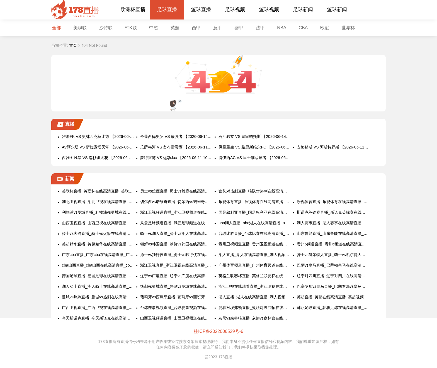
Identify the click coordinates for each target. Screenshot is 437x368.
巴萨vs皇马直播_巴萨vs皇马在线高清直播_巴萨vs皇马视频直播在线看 (333, 265)
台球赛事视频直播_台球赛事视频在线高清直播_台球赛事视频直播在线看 (176, 307)
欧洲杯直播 (132, 9)
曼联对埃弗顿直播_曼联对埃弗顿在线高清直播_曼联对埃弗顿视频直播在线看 (255, 307)
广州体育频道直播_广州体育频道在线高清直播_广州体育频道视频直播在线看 (255, 265)
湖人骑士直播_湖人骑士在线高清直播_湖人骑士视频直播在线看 (98, 286)
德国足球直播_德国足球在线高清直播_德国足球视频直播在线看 (98, 276)
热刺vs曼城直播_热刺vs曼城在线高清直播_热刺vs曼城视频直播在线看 (176, 286)
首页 (73, 45)
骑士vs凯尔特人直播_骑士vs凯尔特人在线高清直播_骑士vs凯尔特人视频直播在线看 (333, 254)
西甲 (196, 27)
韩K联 (131, 27)
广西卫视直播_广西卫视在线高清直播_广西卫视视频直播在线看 (98, 307)
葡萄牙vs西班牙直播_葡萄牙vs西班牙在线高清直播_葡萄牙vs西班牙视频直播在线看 (176, 297)
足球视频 (235, 9)
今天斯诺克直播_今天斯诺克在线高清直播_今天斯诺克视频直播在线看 (98, 318)
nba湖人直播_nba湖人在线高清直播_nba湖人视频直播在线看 (255, 223)
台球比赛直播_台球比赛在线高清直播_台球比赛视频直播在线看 (255, 233)
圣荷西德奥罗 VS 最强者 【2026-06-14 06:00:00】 (176, 136)
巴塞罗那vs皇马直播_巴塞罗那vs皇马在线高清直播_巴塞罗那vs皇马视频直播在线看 (333, 286)
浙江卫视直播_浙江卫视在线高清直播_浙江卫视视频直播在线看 (176, 265)
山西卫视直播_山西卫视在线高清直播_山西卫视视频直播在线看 (98, 223)
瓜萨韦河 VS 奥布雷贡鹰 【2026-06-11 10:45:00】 (176, 147)
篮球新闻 (337, 9)
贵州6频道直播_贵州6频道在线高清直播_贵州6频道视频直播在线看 (333, 244)
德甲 (238, 27)
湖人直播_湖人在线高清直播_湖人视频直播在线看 (255, 254)
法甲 (260, 27)
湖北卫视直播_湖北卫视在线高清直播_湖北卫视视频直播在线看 (98, 201)
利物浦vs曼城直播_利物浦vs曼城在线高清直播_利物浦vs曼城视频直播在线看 (98, 212)
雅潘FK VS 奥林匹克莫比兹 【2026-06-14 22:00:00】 (98, 136)
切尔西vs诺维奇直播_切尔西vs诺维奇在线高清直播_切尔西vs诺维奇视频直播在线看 (176, 201)
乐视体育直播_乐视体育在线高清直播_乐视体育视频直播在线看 (255, 201)
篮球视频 (269, 9)
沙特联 (106, 27)
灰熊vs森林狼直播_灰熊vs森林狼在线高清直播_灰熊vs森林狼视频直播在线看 (255, 318)
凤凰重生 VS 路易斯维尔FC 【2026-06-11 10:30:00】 (255, 147)
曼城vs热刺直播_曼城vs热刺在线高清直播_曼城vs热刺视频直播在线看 (98, 297)
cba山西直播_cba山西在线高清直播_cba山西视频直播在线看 (98, 265)
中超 (153, 27)
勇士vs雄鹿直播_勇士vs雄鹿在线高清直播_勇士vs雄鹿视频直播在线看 (176, 191)
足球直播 (167, 9)
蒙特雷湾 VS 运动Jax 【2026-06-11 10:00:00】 (176, 157)
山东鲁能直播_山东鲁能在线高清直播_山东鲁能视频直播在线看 (333, 233)
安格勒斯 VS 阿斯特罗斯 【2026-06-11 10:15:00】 (333, 147)
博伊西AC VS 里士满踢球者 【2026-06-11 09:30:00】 (255, 157)
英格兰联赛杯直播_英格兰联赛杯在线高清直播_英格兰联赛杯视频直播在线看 (255, 276)
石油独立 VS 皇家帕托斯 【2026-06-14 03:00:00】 (255, 136)
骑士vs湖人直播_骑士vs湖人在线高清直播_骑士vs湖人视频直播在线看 (176, 233)
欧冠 (324, 27)
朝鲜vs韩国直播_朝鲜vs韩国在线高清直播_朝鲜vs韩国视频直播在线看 (176, 244)
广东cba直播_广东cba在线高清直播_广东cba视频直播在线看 (98, 254)
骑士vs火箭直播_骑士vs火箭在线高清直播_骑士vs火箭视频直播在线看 (98, 233)
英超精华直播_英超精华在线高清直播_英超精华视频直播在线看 (98, 244)
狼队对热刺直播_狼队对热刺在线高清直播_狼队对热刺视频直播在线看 (255, 191)
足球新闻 (303, 9)
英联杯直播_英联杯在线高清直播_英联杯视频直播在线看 (98, 191)
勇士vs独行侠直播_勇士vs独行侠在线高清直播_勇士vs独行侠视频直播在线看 (176, 254)
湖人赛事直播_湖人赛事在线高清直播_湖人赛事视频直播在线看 (333, 223)
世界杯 (348, 27)
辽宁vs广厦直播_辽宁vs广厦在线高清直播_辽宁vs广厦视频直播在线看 (176, 276)
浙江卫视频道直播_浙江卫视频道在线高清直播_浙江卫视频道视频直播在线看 (176, 212)
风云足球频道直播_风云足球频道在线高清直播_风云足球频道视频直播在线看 (176, 223)
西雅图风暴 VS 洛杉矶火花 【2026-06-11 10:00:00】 (98, 157)
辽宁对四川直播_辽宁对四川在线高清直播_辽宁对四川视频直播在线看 (333, 276)
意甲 (217, 27)
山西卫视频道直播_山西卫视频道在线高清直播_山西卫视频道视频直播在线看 (176, 318)
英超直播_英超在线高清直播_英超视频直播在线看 (333, 297)
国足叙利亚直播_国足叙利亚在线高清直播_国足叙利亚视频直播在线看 (255, 212)
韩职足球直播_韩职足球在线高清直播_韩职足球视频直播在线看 (333, 307)
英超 (175, 27)
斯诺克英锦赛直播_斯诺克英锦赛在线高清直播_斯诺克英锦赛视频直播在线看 (333, 212)
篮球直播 (201, 9)
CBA (303, 27)
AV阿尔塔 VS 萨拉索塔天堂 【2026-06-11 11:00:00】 (98, 147)
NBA (281, 27)
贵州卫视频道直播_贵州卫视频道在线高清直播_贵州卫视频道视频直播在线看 (255, 244)
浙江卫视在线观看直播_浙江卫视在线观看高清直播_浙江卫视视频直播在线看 (255, 286)
